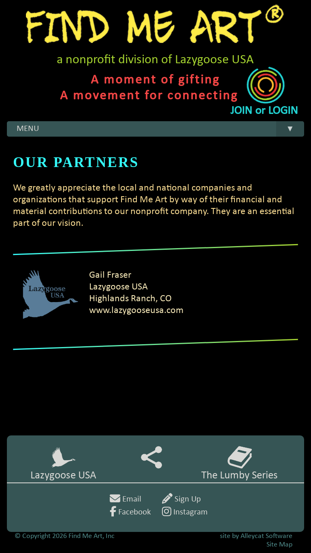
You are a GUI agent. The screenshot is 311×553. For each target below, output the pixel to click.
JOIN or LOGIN (264, 111)
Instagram (185, 512)
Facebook (130, 512)
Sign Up (181, 499)
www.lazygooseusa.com (136, 310)
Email (125, 499)
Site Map (279, 544)
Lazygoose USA (63, 463)
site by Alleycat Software (256, 536)
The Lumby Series (239, 463)
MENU (160, 129)
